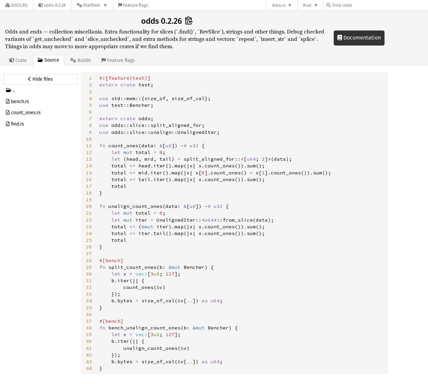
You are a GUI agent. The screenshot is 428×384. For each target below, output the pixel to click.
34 (89, 301)
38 (89, 328)
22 (89, 220)
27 (89, 253)
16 (89, 179)
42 (89, 355)
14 (89, 166)
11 (89, 146)
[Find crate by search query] (360, 5)
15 (89, 173)
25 (89, 240)
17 (89, 186)
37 (89, 321)
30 (89, 274)
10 (89, 139)
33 (89, 294)
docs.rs (279, 5)
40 (89, 341)
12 (89, 152)
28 (89, 260)
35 (89, 308)
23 (89, 227)
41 (89, 348)
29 (89, 267)
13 (89, 159)
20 (89, 206)
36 (89, 314)
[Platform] (92, 5)
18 (89, 193)
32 (89, 287)
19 (89, 200)
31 (89, 281)
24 (89, 233)
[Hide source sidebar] (40, 79)
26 (89, 247)
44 (89, 368)
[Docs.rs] (16, 5)
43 (89, 362)
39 (89, 334)
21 (89, 213)
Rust (307, 5)
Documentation (359, 37)
